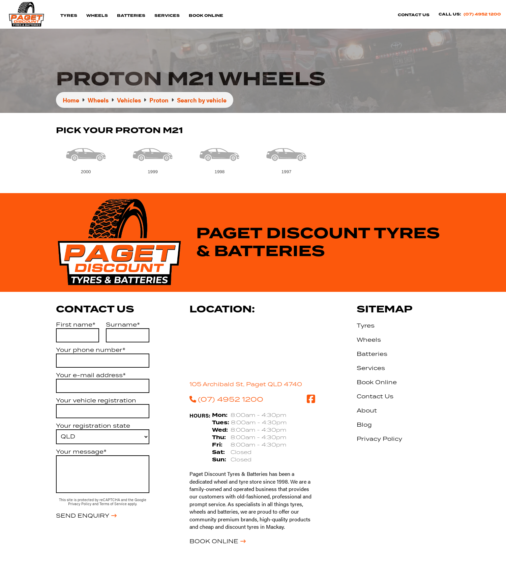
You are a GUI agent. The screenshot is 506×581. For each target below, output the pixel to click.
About (367, 410)
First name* (75, 324)
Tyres (68, 16)
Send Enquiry (82, 515)
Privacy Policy (80, 503)
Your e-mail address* (91, 375)
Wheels (97, 16)
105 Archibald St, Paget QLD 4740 (245, 384)
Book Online (206, 16)
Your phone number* (90, 350)
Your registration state (93, 425)
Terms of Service (113, 503)
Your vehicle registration (96, 400)
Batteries (131, 16)
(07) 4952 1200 (482, 14)
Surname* (123, 324)
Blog (364, 424)
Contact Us (413, 15)
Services (167, 16)
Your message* (81, 451)
